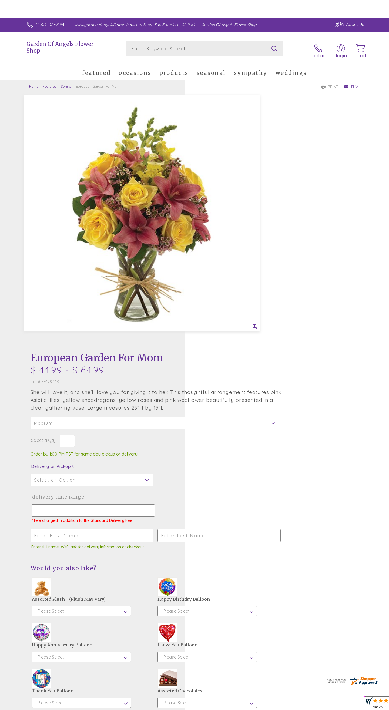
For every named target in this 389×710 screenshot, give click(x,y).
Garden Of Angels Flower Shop (59, 47)
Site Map (349, 704)
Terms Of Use (246, 704)
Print (329, 82)
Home (34, 82)
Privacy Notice (278, 704)
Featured (50, 82)
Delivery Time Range (221, 251)
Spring (66, 82)
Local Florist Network (316, 704)
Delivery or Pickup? (216, 220)
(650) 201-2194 (50, 24)
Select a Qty (207, 194)
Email (352, 82)
